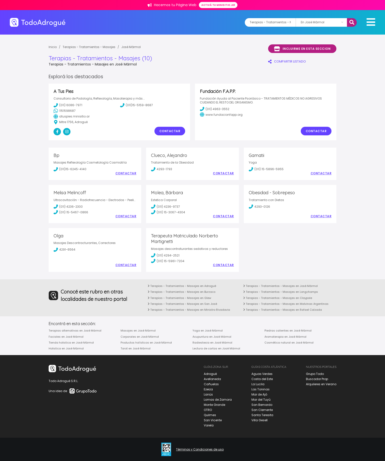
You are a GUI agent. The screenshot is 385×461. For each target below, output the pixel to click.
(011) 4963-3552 (214, 109)
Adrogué (210, 374)
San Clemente (262, 410)
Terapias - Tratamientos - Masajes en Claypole (277, 298)
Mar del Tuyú (261, 399)
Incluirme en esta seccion (302, 48)
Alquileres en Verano (321, 384)
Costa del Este (262, 379)
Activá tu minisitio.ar (218, 5)
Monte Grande (214, 405)
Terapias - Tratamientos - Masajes (89, 47)
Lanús (208, 394)
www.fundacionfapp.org (221, 114)
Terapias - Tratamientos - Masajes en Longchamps (280, 292)
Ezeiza (208, 389)
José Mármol (131, 47)
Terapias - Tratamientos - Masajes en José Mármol (280, 286)
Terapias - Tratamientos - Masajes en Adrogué (182, 286)
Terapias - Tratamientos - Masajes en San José (182, 304)
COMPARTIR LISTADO (287, 61)
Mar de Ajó (259, 394)
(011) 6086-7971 (68, 105)
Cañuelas (211, 384)
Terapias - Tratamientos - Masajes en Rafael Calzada (282, 310)
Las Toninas (260, 389)
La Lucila (257, 384)
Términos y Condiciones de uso (200, 449)
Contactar (169, 131)
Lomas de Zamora (218, 399)
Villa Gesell (259, 420)
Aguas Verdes (262, 374)
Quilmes (210, 415)
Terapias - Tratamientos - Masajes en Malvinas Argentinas (286, 304)
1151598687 (65, 111)
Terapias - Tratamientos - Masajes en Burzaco (181, 292)
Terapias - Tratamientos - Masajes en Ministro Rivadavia (189, 310)
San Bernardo (261, 405)
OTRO (208, 410)
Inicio (53, 47)
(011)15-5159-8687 (136, 105)
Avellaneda (212, 379)
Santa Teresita (262, 415)
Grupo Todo (315, 374)
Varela (209, 425)
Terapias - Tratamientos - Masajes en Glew (179, 298)
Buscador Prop (317, 379)
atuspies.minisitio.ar (72, 116)
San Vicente (213, 420)
